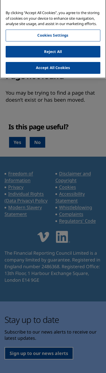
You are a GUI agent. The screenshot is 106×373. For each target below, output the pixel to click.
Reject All (53, 49)
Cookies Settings (52, 33)
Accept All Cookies (53, 65)
